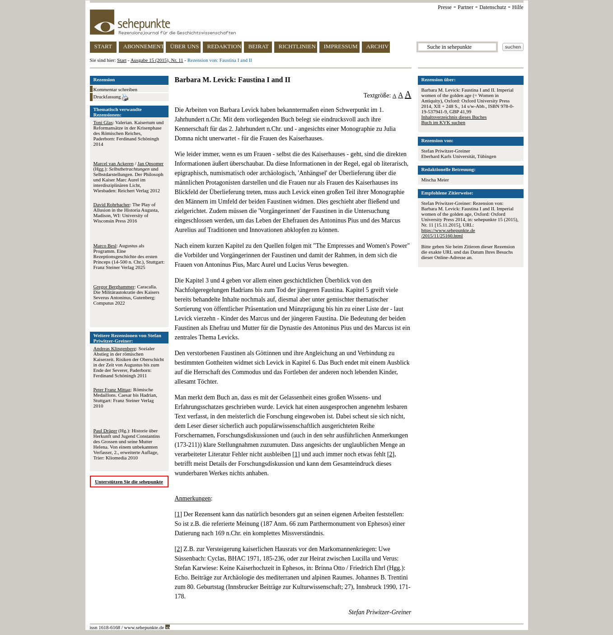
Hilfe (518, 7)
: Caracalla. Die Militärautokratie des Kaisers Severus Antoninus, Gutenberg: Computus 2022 (126, 295)
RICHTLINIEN (297, 46)
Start (121, 60)
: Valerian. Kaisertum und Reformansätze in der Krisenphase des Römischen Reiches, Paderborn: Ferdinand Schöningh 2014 (129, 133)
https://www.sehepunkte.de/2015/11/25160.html (448, 232)
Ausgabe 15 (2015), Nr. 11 (157, 60)
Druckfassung (111, 97)
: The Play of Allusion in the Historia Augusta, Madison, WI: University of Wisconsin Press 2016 (126, 212)
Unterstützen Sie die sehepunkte (129, 481)
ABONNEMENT (143, 46)
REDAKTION (224, 46)
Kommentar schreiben (115, 89)
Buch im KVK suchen (443, 122)
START (103, 46)
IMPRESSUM (341, 46)
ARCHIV (377, 46)
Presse (445, 7)
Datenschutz (492, 7)
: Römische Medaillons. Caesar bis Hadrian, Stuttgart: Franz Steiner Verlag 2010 (125, 397)
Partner (465, 7)
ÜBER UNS (184, 46)
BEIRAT (258, 46)
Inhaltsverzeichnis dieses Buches (454, 117)
